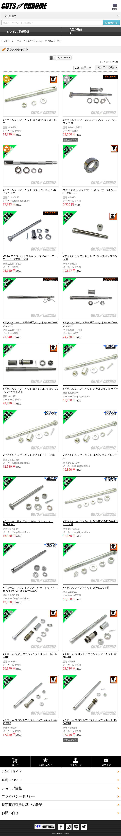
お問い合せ (10, 813)
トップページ (7, 41)
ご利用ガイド (12, 771)
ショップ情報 (12, 788)
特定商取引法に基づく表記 (22, 804)
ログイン (18, 32)
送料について (12, 780)
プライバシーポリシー (18, 796)
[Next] (64, 57)
